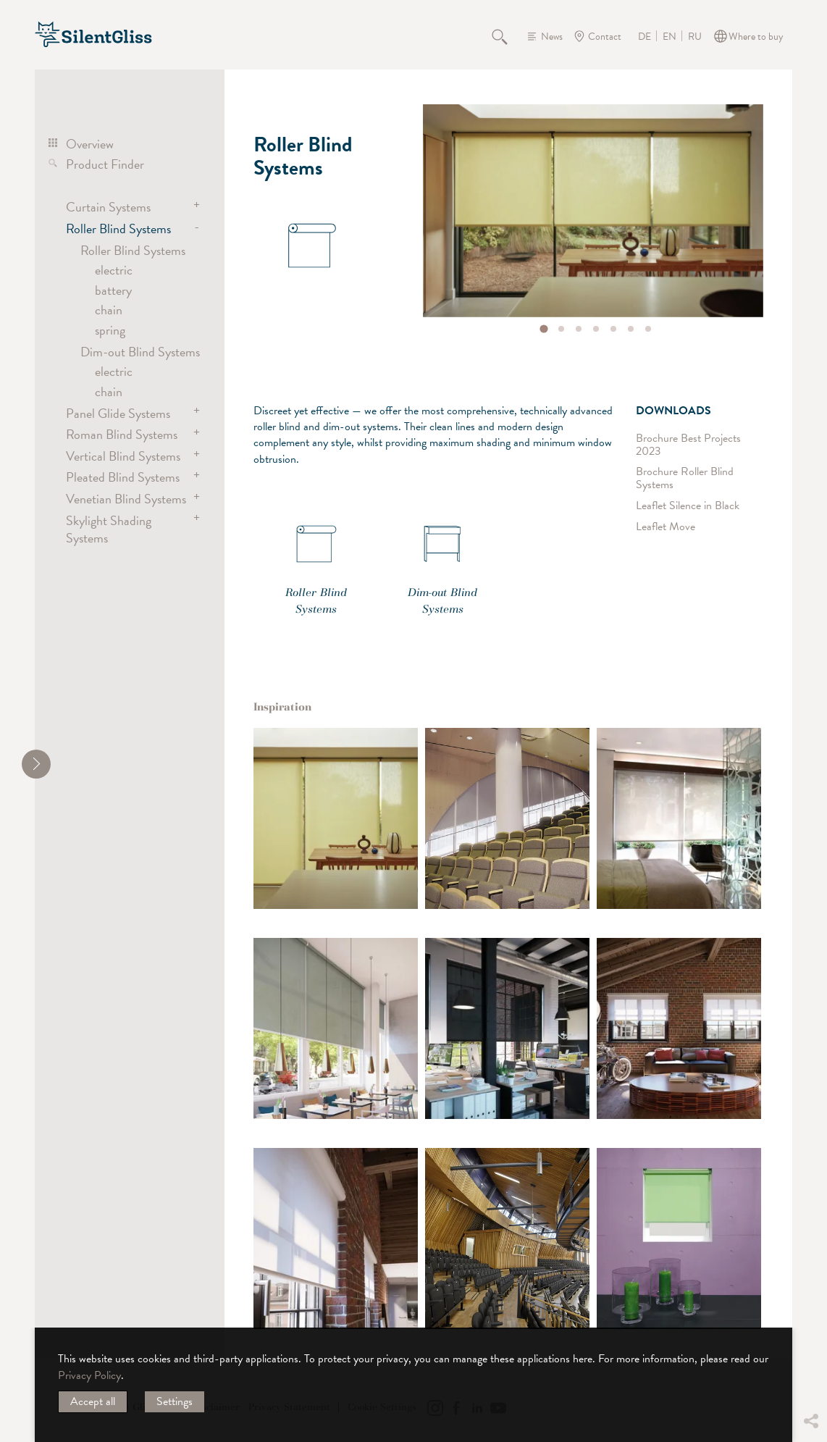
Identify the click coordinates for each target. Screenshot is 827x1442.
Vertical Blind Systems (123, 456)
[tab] (543, 328)
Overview (90, 144)
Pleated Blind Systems (123, 477)
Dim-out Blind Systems (140, 351)
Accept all (92, 1401)
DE (644, 37)
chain (108, 309)
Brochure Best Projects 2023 (688, 445)
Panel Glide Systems (118, 413)
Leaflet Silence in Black (687, 506)
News (552, 36)
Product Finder (105, 164)
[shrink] (36, 764)
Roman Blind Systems (121, 434)
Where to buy (756, 36)
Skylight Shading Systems (108, 529)
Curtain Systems (108, 207)
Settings (174, 1401)
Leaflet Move (665, 526)
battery (113, 290)
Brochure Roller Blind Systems (685, 478)
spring (110, 330)
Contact (604, 36)
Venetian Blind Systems (126, 498)
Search (508, 36)
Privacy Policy (89, 1375)
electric (114, 270)
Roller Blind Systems (118, 228)
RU (695, 37)
